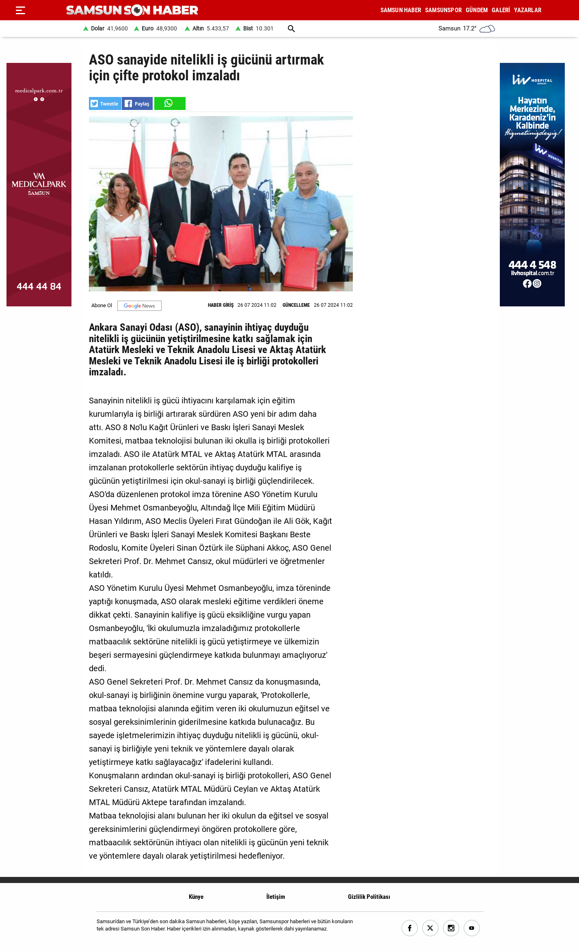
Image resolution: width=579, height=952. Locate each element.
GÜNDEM (477, 10)
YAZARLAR (527, 10)
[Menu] (20, 10)
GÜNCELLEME (296, 305)
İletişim (275, 896)
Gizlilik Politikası (369, 896)
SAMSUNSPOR (443, 10)
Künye (196, 896)
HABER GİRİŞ (220, 305)
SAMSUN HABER (400, 10)
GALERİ (501, 10)
